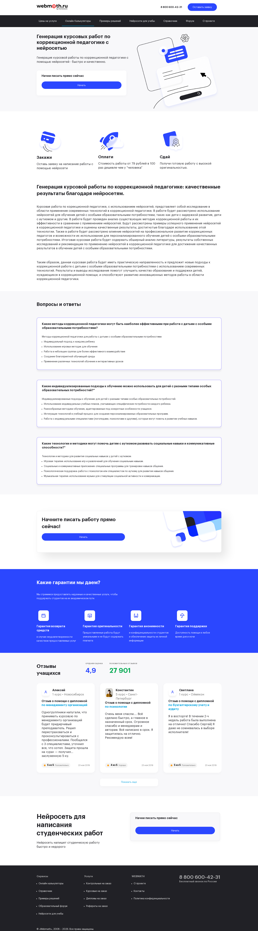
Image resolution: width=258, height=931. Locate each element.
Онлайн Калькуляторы (78, 21)
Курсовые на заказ (96, 891)
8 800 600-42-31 (171, 7)
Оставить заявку (202, 7)
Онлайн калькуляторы (51, 883)
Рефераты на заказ (97, 906)
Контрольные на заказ (98, 883)
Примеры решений (110, 21)
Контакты (139, 891)
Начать (81, 85)
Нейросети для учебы (142, 21)
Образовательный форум (53, 906)
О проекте (209, 21)
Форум (190, 21)
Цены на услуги (48, 21)
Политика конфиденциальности (152, 898)
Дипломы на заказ (96, 898)
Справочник (170, 21)
